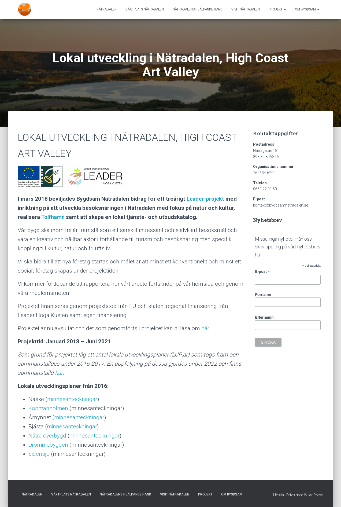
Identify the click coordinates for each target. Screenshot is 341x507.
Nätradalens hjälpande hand (198, 9)
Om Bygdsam (307, 9)
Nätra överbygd (47, 435)
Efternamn (264, 317)
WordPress (313, 495)
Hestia (278, 495)
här (205, 328)
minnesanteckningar (72, 399)
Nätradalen (107, 9)
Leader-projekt (206, 199)
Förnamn (263, 294)
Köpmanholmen (48, 408)
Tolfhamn (53, 217)
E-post (262, 271)
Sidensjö (39, 454)
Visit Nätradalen (245, 9)
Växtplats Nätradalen (144, 9)
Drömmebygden (48, 445)
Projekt (277, 9)
